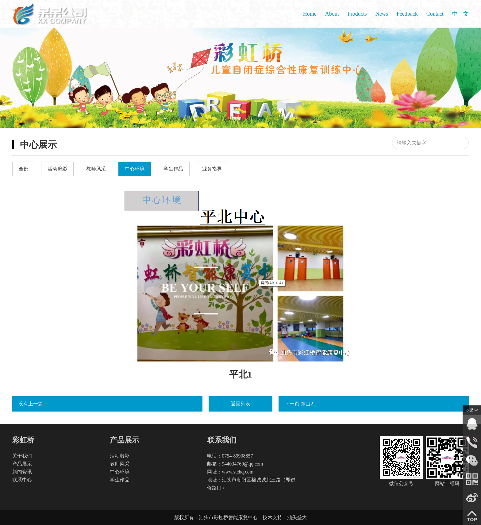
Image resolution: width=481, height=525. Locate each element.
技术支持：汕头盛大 (285, 517)
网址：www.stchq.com (230, 471)
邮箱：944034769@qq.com (235, 463)
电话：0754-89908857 (230, 455)
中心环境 (119, 471)
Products (357, 14)
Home (310, 14)
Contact (435, 14)
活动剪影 (119, 455)
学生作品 (119, 479)
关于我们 (22, 455)
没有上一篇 (30, 403)
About (332, 14)
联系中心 (22, 479)
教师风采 (119, 463)
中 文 (460, 14)
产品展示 (22, 463)
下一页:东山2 (299, 403)
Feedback (407, 14)
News (381, 14)
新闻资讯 (22, 471)
